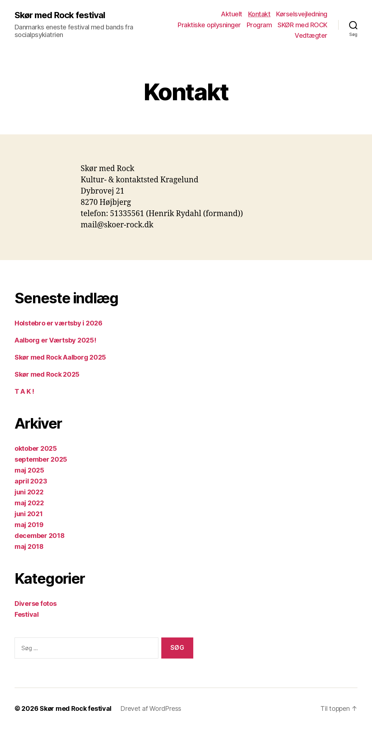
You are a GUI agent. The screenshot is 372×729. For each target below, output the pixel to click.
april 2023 (31, 481)
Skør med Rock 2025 (47, 374)
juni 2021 (29, 514)
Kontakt (259, 14)
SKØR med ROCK (302, 25)
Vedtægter (311, 35)
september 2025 (41, 459)
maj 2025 (29, 470)
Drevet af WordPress (150, 708)
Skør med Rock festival (60, 15)
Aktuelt (231, 14)
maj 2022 (29, 503)
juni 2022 (29, 492)
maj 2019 (29, 524)
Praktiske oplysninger (209, 25)
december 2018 (40, 535)
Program (259, 25)
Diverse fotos (36, 603)
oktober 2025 (36, 448)
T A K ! (24, 391)
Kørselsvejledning (301, 14)
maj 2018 (29, 546)
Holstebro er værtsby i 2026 (58, 323)
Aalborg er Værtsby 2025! (55, 340)
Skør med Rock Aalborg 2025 (60, 357)
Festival (27, 614)
